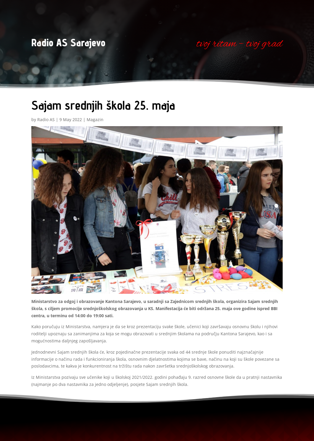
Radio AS (46, 119)
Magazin (95, 119)
